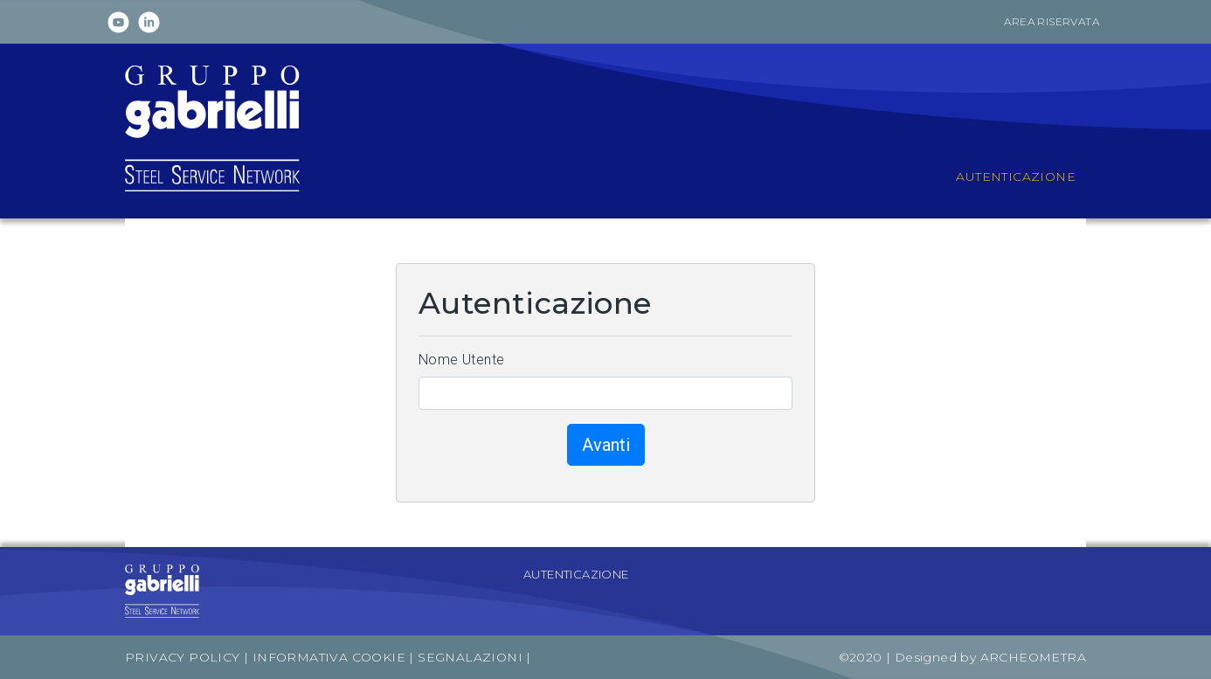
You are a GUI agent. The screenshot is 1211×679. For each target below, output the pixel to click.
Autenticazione (576, 574)
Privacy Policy (182, 657)
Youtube (118, 22)
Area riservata (1051, 21)
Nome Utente (461, 359)
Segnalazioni (472, 657)
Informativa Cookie (329, 657)
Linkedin (149, 22)
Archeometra (1033, 657)
